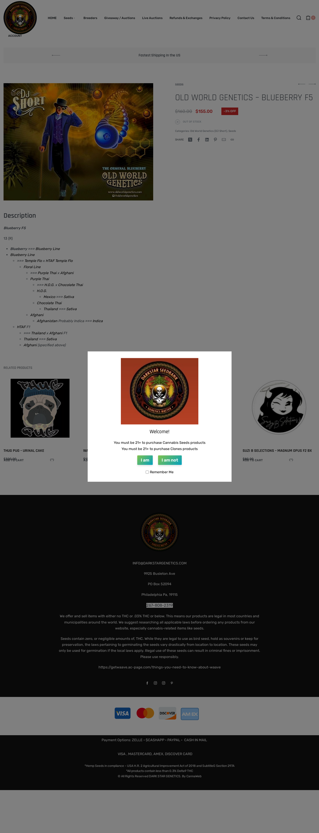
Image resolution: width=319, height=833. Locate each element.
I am (145, 460)
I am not (170, 460)
